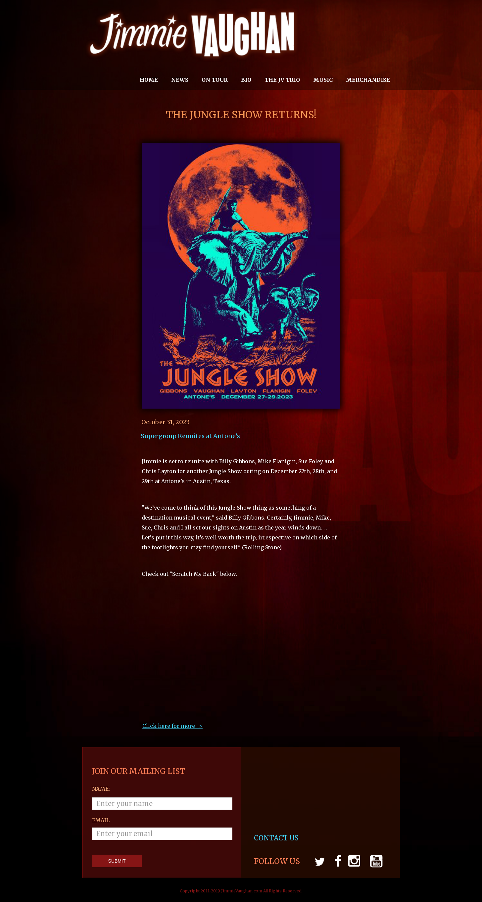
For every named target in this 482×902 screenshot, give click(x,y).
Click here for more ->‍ (172, 726)
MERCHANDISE (368, 79)
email (101, 820)
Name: (101, 788)
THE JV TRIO (282, 79)
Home (149, 79)
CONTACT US (277, 838)
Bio (246, 79)
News (179, 79)
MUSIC (323, 79)
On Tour (215, 79)
